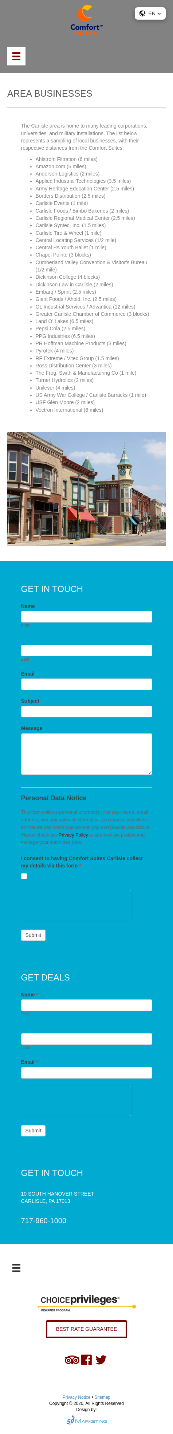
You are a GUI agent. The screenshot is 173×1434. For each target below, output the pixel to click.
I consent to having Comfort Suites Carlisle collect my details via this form (82, 862)
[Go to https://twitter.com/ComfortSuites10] (101, 1360)
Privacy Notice (77, 1397)
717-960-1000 (44, 1221)
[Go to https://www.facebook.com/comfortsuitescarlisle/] (86, 1360)
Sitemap (102, 1397)
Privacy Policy (73, 835)
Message (32, 728)
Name (28, 606)
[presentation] (76, 904)
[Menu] (16, 56)
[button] (150, 13)
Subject (30, 701)
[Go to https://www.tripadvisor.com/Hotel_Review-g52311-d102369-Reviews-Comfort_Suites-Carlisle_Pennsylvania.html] (72, 1360)
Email (28, 674)
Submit (33, 935)
